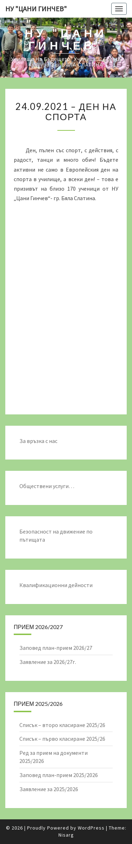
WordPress (91, 828)
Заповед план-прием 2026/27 (55, 647)
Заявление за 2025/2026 (48, 789)
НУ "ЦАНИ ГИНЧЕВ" (36, 8)
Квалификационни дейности (56, 585)
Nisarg (66, 835)
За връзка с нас (38, 440)
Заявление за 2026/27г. (47, 661)
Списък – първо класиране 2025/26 (62, 738)
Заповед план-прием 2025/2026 (58, 774)
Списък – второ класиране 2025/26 (62, 724)
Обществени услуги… (46, 485)
